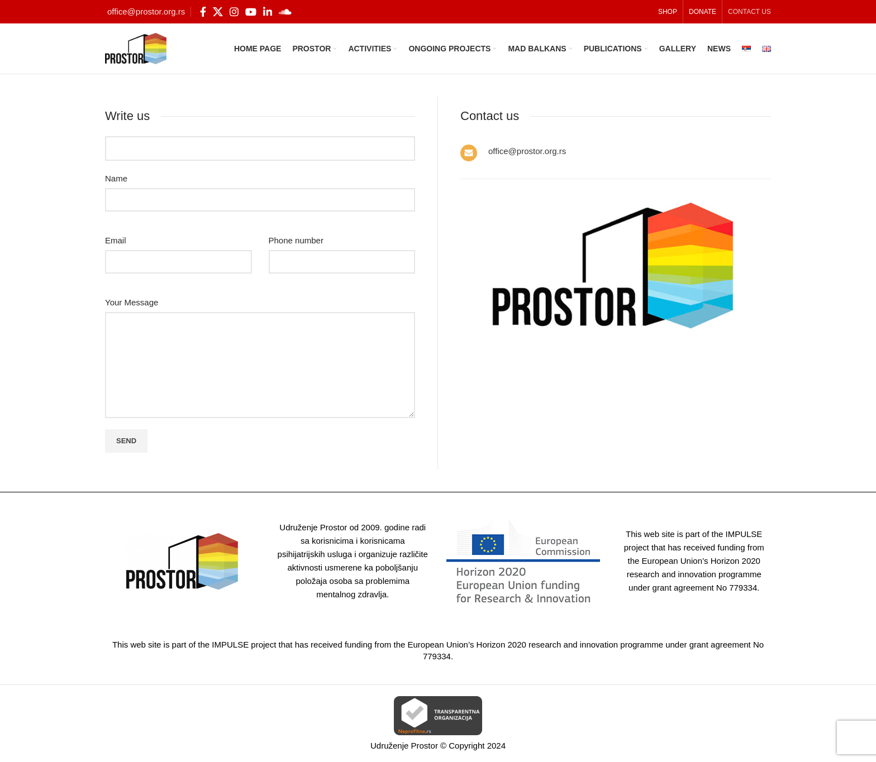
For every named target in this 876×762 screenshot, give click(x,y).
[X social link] (218, 11)
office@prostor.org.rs (146, 11)
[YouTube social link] (251, 11)
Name (116, 178)
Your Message (131, 302)
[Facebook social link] (203, 11)
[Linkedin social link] (267, 11)
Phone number (296, 240)
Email (115, 240)
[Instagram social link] (234, 11)
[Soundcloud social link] (285, 11)
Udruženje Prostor (404, 745)
